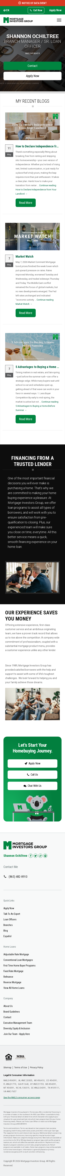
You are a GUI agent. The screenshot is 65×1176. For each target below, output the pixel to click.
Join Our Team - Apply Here (16, 1034)
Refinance (8, 976)
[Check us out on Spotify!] (45, 856)
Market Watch (24, 256)
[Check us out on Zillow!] (40, 856)
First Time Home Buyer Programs (19, 965)
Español (7, 936)
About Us (8, 1006)
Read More (25, 202)
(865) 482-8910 (18, 876)
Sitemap (7, 1067)
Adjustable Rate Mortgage (16, 954)
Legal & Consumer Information (18, 1075)
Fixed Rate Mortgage (13, 971)
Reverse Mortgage (12, 982)
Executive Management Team (17, 1022)
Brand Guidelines (11, 1011)
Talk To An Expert (11, 913)
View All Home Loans (13, 988)
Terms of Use (20, 1067)
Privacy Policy (36, 1067)
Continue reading (36, 189)
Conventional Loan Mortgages (18, 960)
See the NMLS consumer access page (21, 1097)
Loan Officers (9, 919)
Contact (32, 66)
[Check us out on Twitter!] (35, 856)
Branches (8, 925)
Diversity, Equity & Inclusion (16, 1028)
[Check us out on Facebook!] (31, 856)
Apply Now (55, 10)
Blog (5, 930)
